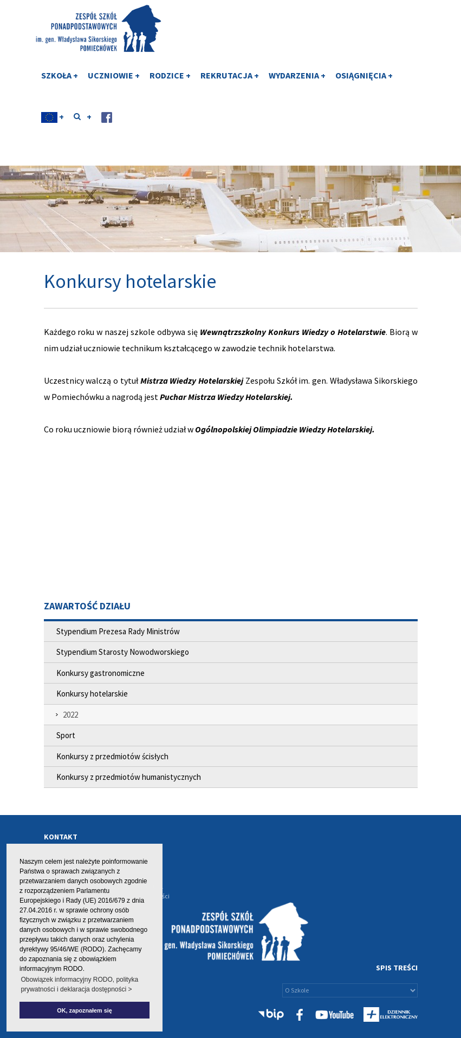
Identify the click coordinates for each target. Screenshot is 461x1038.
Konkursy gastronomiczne (100, 673)
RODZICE (170, 82)
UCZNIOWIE (114, 82)
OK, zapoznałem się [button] (84, 1010)
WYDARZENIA (297, 82)
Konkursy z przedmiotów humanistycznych (128, 777)
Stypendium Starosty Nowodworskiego (122, 652)
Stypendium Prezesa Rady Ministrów (118, 631)
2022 (70, 714)
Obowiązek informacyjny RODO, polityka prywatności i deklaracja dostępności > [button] (79, 984)
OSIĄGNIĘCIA (364, 82)
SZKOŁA (59, 82)
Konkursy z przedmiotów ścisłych (112, 756)
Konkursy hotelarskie (92, 693)
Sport (65, 735)
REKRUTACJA (229, 82)
